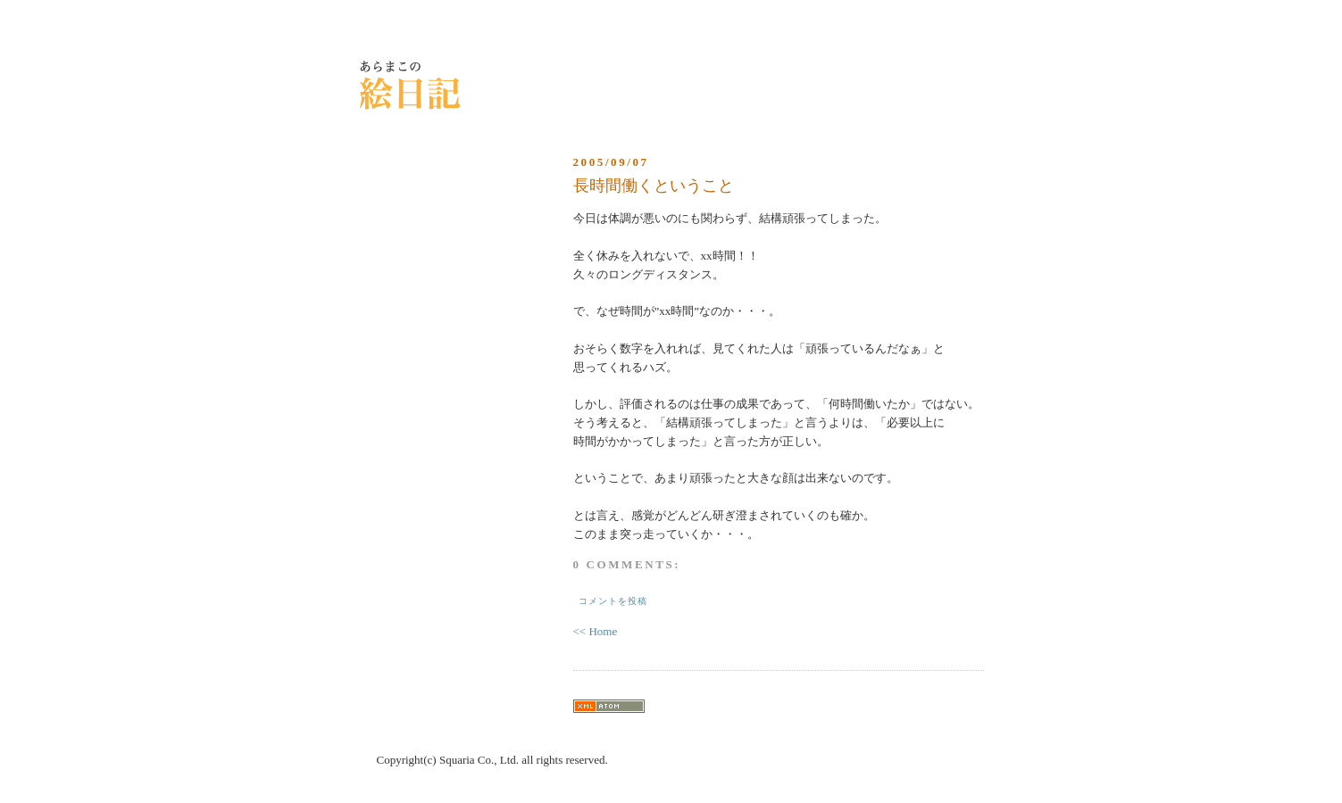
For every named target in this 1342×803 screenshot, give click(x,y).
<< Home (595, 631)
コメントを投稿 (613, 601)
